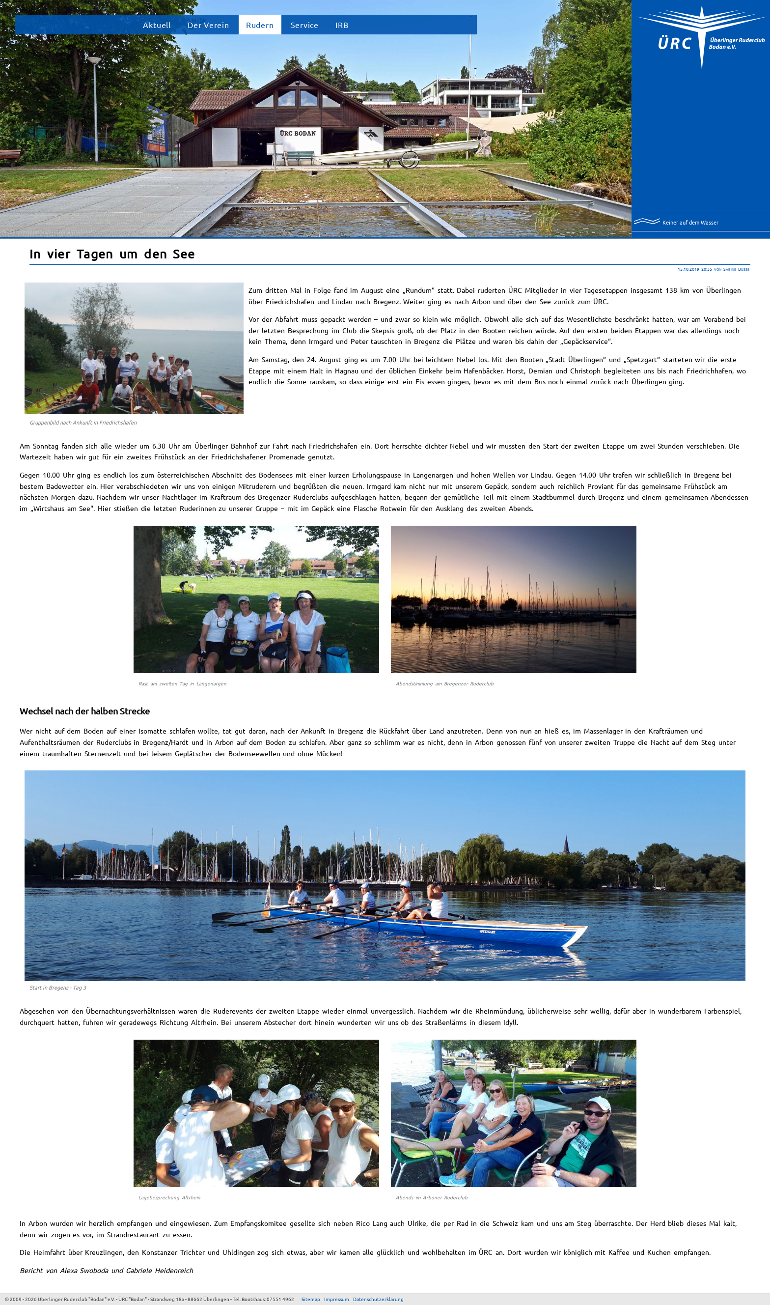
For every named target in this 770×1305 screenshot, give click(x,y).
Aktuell (157, 24)
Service (305, 24)
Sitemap (311, 1299)
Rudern (260, 24)
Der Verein (208, 24)
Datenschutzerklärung (378, 1299)
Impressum (336, 1299)
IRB (341, 24)
